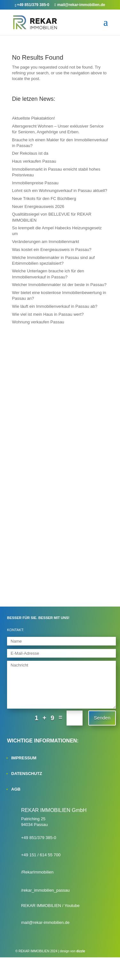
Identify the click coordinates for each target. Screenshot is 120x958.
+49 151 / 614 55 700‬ (40, 854)
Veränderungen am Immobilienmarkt (45, 241)
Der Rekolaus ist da (30, 153)
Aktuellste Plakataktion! (33, 118)
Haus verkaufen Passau (34, 161)
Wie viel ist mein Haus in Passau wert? (48, 314)
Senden (102, 717)
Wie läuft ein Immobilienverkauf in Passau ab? (55, 306)
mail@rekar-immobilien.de (45, 922)
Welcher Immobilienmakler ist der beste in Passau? (59, 284)
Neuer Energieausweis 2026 (38, 206)
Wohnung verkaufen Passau (38, 322)
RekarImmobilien (38, 872)
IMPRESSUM (23, 757)
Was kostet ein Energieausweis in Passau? (52, 249)
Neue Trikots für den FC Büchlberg (44, 198)
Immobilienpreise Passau (35, 183)
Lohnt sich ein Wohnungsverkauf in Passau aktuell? (60, 190)
